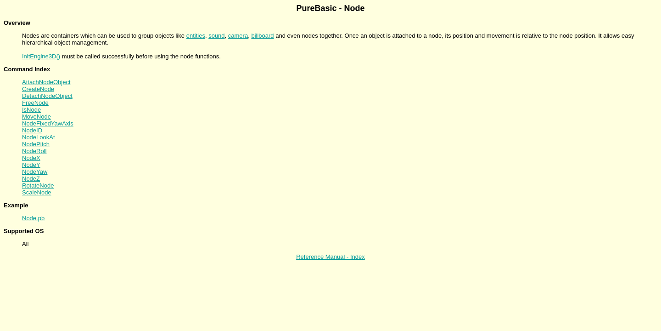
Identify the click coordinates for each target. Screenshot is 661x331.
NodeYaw (34, 171)
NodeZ (31, 178)
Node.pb (33, 218)
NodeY (31, 164)
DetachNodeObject (47, 95)
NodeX (31, 157)
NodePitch (36, 144)
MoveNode (36, 116)
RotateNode (38, 185)
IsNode (31, 109)
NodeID (32, 130)
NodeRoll (34, 151)
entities (195, 35)
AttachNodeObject (46, 82)
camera (238, 35)
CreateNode (38, 89)
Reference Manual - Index (330, 256)
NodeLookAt (38, 137)
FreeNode (35, 102)
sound (216, 35)
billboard (262, 35)
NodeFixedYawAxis (47, 123)
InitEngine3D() (41, 56)
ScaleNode (36, 192)
